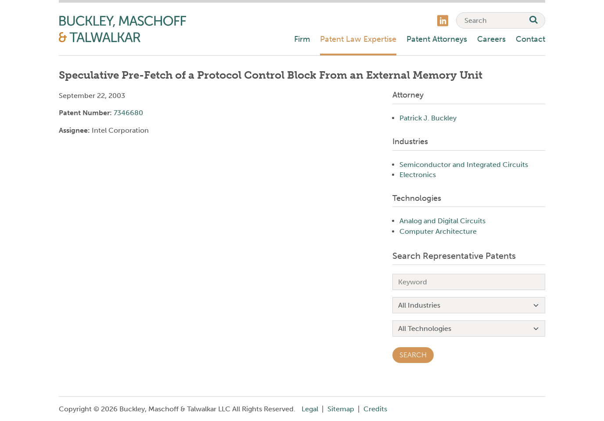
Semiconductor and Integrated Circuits (463, 164)
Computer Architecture (438, 231)
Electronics (417, 175)
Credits (375, 409)
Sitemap (340, 409)
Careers (491, 39)
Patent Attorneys (436, 39)
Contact (530, 39)
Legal (310, 409)
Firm (302, 39)
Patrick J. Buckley (428, 118)
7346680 (128, 113)
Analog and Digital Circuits (442, 221)
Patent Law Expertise (358, 39)
